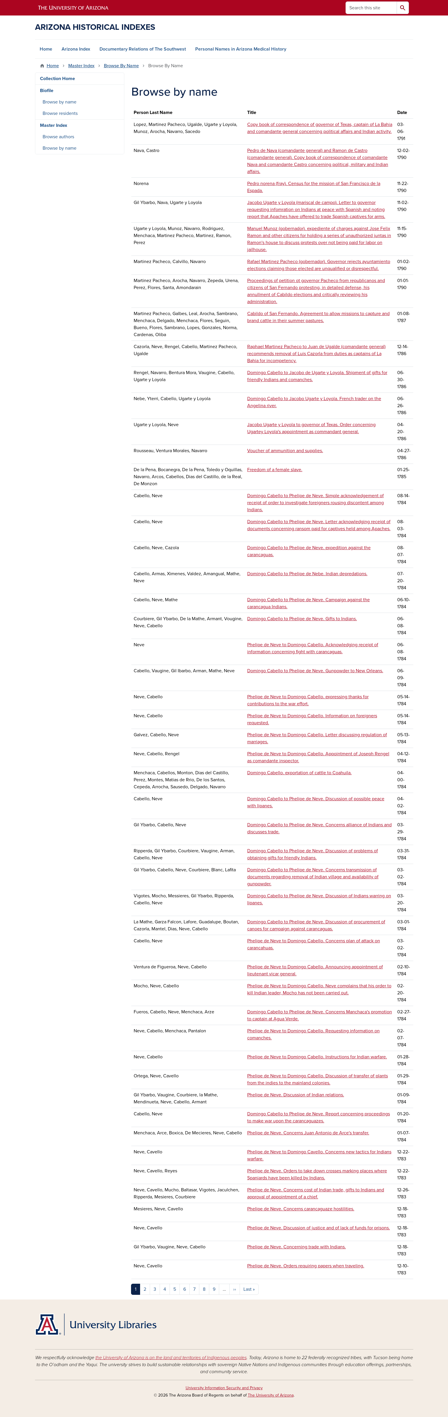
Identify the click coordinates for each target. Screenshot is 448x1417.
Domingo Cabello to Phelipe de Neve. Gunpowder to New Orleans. (315, 671)
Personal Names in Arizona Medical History (240, 49)
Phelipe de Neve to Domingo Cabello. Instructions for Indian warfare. (317, 1057)
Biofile (46, 91)
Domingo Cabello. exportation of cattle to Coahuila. (299, 773)
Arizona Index (76, 49)
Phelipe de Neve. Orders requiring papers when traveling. (305, 1266)
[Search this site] (371, 7)
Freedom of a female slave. (274, 470)
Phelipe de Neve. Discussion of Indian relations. (295, 1095)
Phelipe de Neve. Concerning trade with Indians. (296, 1247)
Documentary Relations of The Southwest (143, 49)
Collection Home (57, 79)
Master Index (81, 66)
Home (46, 49)
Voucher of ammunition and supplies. (285, 451)
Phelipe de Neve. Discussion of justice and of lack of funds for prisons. (318, 1228)
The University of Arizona (271, 1395)
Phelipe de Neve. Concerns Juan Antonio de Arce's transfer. (308, 1133)
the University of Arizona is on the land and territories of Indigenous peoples (171, 1358)
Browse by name (59, 102)
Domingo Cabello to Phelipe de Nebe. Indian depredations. (307, 574)
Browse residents (60, 113)
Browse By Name (121, 66)
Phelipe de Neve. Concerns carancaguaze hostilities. (300, 1209)
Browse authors (58, 137)
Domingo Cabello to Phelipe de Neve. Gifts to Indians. (302, 619)
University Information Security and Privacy (224, 1387)
